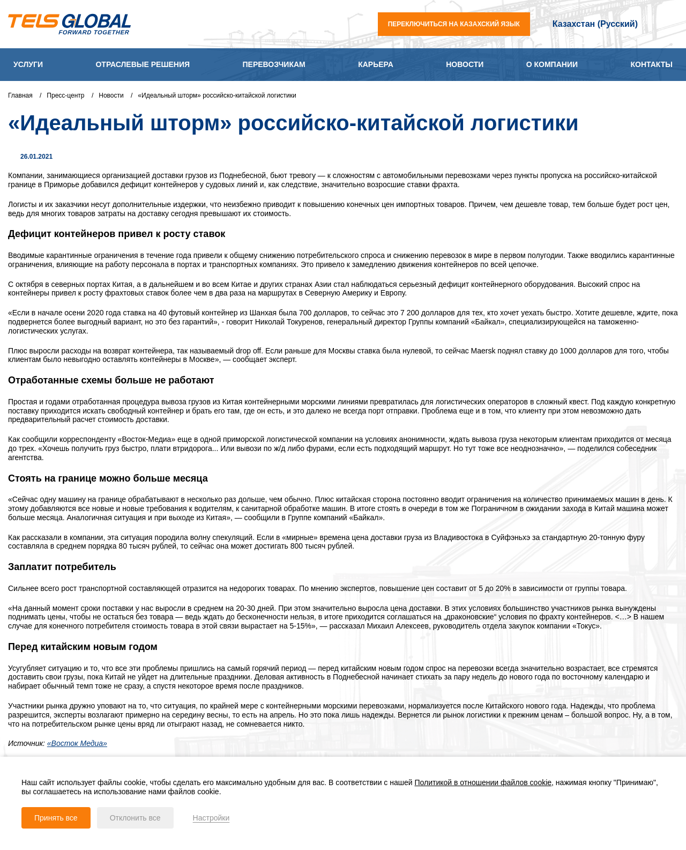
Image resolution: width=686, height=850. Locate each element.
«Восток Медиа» (77, 743)
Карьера (375, 64)
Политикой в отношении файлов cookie (483, 782)
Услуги (28, 64)
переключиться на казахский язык (454, 24)
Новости (464, 64)
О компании (552, 64)
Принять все (56, 818)
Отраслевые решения (142, 64)
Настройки (211, 818)
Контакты (651, 64)
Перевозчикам (274, 64)
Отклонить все (135, 818)
